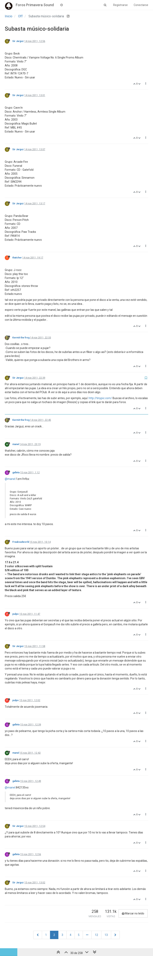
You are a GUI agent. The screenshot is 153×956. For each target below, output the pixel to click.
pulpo (15, 614)
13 (106, 935)
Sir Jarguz (18, 41)
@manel (10, 478)
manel (15, 444)
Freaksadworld (20, 542)
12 (96, 935)
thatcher (17, 257)
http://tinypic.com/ (100, 398)
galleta (16, 472)
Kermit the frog (20, 337)
